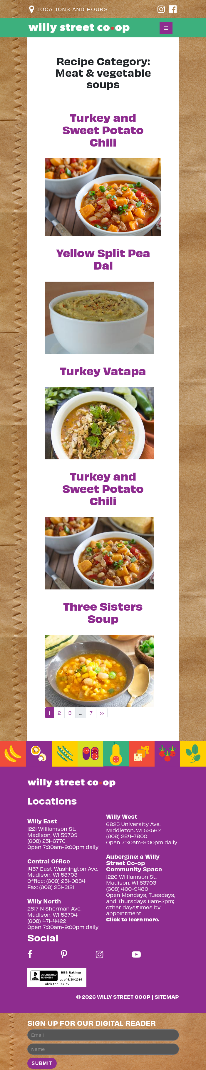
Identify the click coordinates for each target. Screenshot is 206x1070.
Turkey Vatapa (103, 370)
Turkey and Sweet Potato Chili (103, 129)
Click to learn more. (132, 919)
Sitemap (167, 996)
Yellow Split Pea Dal (103, 258)
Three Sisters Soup (103, 612)
